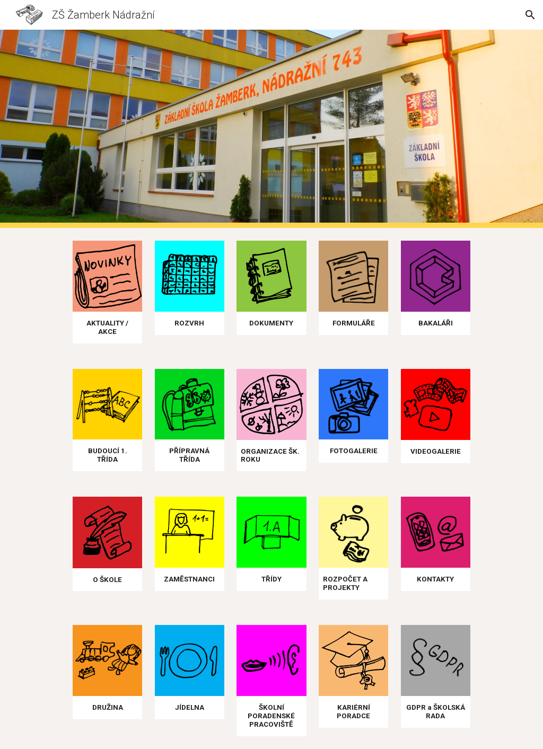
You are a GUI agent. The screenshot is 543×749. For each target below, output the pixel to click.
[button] (530, 15)
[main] (107, 327)
